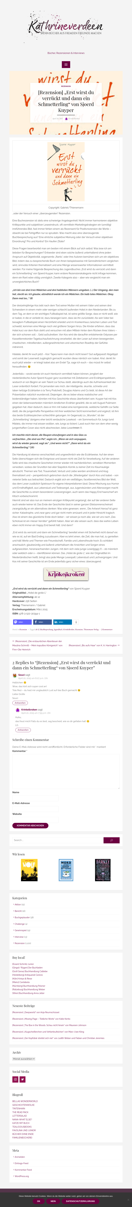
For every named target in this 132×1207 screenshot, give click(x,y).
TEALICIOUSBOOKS (22, 1127)
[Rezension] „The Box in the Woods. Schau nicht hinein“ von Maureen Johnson (49, 1025)
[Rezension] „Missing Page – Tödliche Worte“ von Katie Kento (41, 1019)
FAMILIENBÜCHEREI (22, 1137)
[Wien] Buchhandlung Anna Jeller (28, 993)
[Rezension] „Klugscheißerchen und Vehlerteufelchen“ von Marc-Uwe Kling (48, 1032)
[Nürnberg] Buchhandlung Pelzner (28, 986)
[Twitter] (22, 1079)
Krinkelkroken (74, 118)
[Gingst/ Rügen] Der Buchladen (27, 967)
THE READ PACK (20, 1112)
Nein (53, 1201)
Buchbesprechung (46, 629)
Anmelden (20, 1157)
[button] (22, 622)
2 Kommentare (106, 629)
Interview (19, 937)
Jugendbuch (58, 629)
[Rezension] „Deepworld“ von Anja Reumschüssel (35, 1012)
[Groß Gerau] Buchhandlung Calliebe (30, 971)
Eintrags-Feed (21, 1163)
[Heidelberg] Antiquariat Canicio (27, 975)
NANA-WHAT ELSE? (22, 1119)
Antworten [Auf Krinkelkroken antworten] (23, 730)
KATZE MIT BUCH (20, 1123)
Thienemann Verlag (91, 629)
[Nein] (128, 1199)
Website (17, 814)
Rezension (66, 86)
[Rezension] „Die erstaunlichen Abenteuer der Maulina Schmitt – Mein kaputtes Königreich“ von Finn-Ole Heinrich (37, 645)
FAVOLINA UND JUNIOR (24, 1130)
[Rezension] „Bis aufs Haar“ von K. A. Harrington (93, 645)
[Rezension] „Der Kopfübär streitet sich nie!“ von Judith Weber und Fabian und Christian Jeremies (58, 1038)
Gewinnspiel (21, 930)
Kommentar (19, 751)
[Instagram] (15, 1079)
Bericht (18, 911)
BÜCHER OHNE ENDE (23, 1134)
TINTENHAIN (18, 1108)
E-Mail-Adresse (21, 803)
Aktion (18, 904)
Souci (21, 675)
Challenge (20, 924)
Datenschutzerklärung (80, 1201)
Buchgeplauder (22, 917)
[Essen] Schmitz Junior (23, 964)
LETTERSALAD (19, 1116)
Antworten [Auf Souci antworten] (20, 703)
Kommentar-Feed (23, 1170)
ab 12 (37, 629)
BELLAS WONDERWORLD (25, 1101)
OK (38, 1201)
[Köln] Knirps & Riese (22, 978)
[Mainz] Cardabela (20, 982)
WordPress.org (22, 1176)
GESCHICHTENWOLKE (23, 1105)
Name (15, 792)
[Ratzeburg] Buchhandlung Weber (28, 989)
